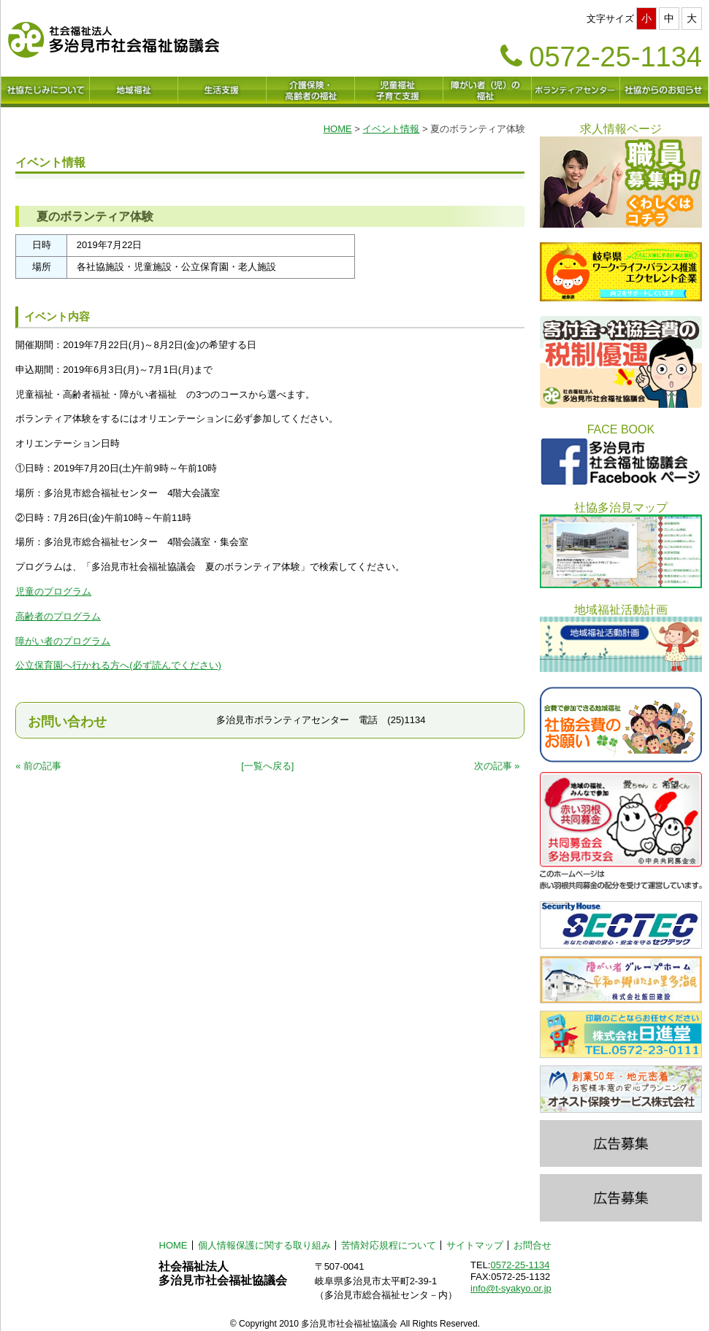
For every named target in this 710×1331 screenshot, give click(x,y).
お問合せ (532, 1245)
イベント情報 (390, 128)
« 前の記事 (38, 765)
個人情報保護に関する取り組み (264, 1245)
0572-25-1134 (519, 1264)
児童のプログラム (53, 591)
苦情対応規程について (388, 1245)
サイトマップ (474, 1245)
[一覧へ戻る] (267, 765)
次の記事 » (497, 765)
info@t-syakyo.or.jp (510, 1288)
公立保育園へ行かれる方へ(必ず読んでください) (118, 665)
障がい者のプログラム (62, 641)
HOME (338, 128)
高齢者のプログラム (58, 616)
